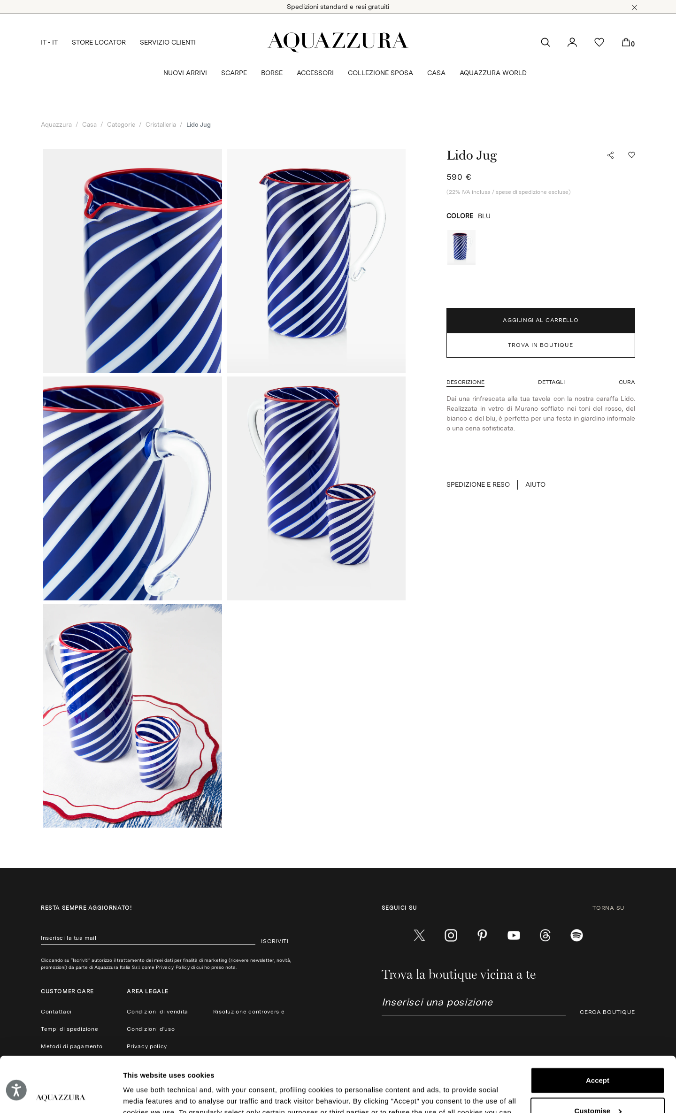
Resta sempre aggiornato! (86, 908)
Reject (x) (598, 1086)
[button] (634, 7)
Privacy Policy (173, 967)
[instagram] (451, 935)
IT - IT (49, 42)
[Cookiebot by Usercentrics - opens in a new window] (61, 1095)
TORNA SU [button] (613, 908)
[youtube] (513, 935)
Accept (597, 1025)
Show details (145, 1094)
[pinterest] (482, 935)
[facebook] (388, 935)
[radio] (461, 247)
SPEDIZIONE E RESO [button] (478, 484)
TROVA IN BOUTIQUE (540, 345)
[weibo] (545, 935)
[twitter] (419, 935)
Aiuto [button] (535, 484)
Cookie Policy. (399, 1069)
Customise (598, 1055)
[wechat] (576, 935)
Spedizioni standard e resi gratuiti (338, 6)
